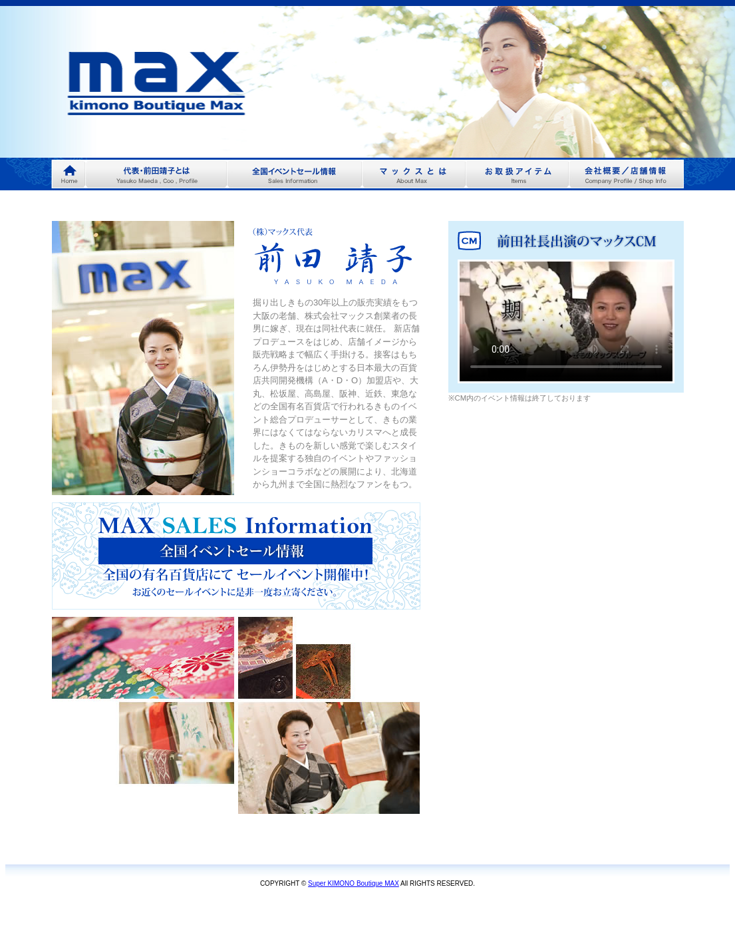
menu (156, 174)
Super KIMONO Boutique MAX (353, 883)
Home (68, 174)
